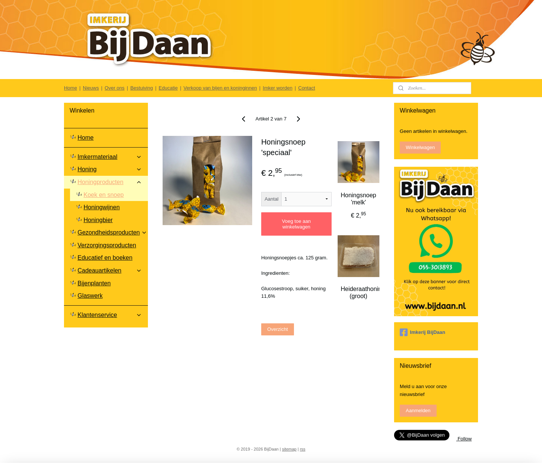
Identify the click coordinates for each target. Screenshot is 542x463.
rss (303, 449)
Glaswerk (90, 295)
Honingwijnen (102, 207)
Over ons (115, 88)
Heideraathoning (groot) (358, 292)
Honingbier (98, 220)
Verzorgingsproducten (107, 245)
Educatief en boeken (105, 257)
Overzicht (277, 329)
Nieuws (91, 88)
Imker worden (277, 88)
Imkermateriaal (110, 157)
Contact (306, 88)
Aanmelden (418, 410)
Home (70, 88)
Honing (110, 169)
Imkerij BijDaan (422, 332)
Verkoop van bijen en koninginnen (220, 88)
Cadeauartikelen (110, 270)
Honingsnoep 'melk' (358, 199)
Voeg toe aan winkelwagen (296, 224)
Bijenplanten (94, 283)
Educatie (168, 88)
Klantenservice (110, 315)
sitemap (289, 449)
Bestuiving (141, 88)
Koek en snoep (104, 195)
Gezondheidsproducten (112, 232)
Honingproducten (110, 182)
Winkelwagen (420, 147)
